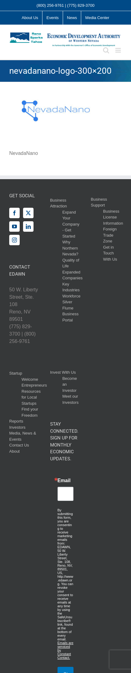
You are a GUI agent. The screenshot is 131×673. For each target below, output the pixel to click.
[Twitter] (28, 213)
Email (64, 480)
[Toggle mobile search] (106, 50)
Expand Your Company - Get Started (71, 224)
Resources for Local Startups (31, 397)
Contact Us (19, 445)
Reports (16, 421)
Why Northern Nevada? (70, 248)
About (14, 451)
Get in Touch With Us (110, 253)
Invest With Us (63, 372)
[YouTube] (14, 226)
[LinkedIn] (28, 226)
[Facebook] (14, 213)
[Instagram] (14, 240)
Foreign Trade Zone (110, 235)
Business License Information (113, 217)
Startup (15, 373)
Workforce (71, 296)
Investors (17, 427)
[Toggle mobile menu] (118, 50)
